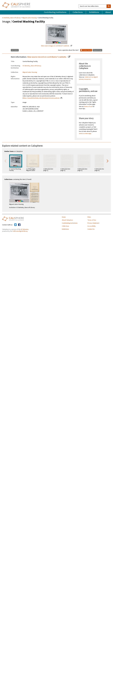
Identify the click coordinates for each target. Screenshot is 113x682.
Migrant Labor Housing (29, 18)
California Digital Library (20, 231)
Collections (78, 12)
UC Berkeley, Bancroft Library (11, 18)
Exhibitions (94, 12)
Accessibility (91, 226)
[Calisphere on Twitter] (15, 225)
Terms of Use (91, 220)
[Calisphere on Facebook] (19, 225)
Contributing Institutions (55, 12)
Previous (5, 160)
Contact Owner (86, 50)
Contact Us (91, 229)
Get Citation (14, 50)
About (108, 12)
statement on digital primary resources (88, 78)
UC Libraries (24, 229)
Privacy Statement (93, 223)
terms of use (88, 106)
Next (108, 160)
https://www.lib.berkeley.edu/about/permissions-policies (41, 98)
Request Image (97, 50)
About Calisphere (67, 220)
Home (64, 217)
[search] (109, 6)
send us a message (85, 133)
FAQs (89, 217)
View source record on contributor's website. (47, 56)
